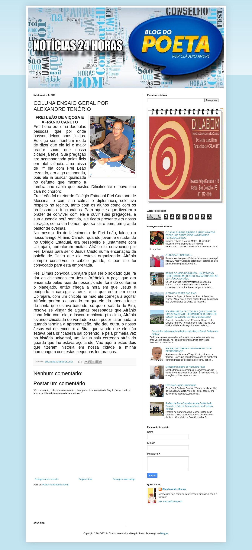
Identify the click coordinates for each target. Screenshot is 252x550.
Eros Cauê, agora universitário (181, 385)
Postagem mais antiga (124, 479)
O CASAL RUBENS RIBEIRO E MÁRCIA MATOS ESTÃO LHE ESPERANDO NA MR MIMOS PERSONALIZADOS (190, 235)
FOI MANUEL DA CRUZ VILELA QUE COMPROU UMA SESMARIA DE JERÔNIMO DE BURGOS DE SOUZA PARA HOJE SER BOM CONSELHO (191, 314)
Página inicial (85, 479)
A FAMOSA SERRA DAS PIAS (181, 293)
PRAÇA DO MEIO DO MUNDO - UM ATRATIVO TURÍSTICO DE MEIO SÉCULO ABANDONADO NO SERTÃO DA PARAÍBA (192, 276)
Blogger (164, 533)
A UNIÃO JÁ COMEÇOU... (179, 255)
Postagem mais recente (46, 479)
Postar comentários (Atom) (55, 484)
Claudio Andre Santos (174, 489)
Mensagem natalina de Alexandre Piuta (185, 367)
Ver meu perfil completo (170, 501)
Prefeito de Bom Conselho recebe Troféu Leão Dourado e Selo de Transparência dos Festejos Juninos (189, 406)
